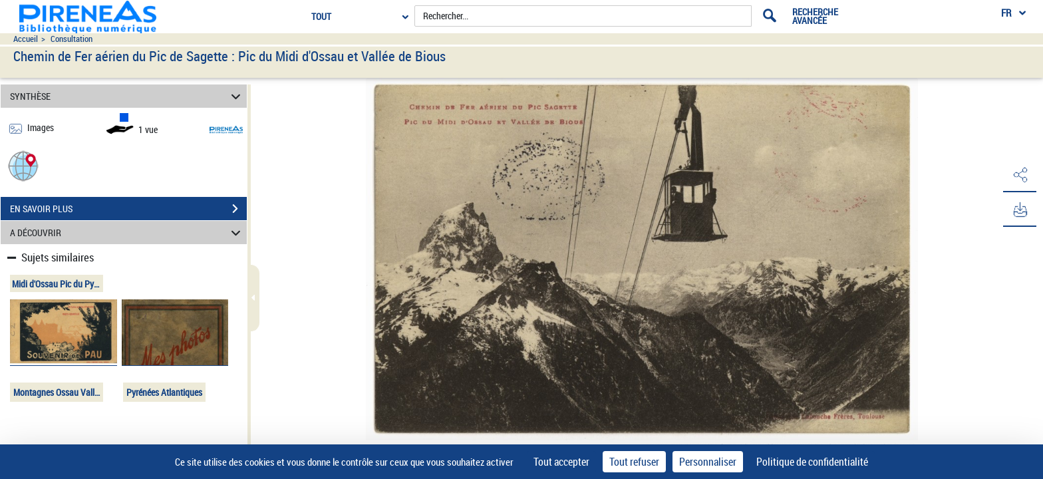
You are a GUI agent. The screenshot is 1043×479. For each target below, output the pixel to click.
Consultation (71, 39)
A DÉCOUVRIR (127, 232)
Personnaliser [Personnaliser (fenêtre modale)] (707, 461)
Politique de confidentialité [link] (812, 461)
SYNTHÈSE (127, 96)
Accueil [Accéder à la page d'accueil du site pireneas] (25, 39)
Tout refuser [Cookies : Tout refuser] (634, 461)
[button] (23, 165)
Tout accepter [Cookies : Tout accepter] (561, 461)
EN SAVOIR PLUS (128, 209)
